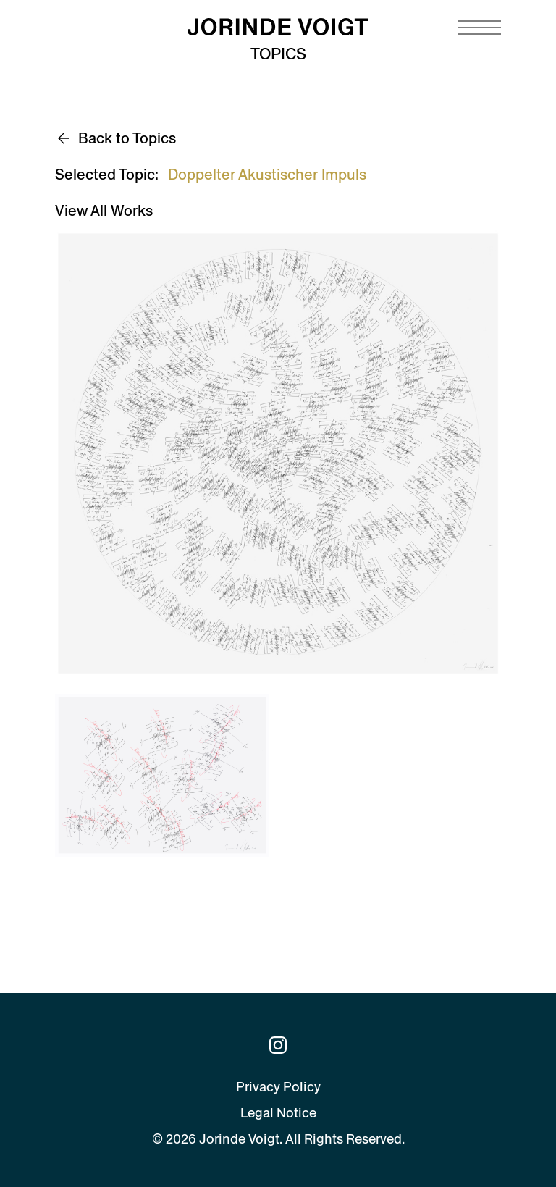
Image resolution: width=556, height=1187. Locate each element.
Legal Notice (278, 1113)
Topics (278, 54)
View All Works (104, 211)
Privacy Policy (278, 1087)
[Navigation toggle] (479, 27)
